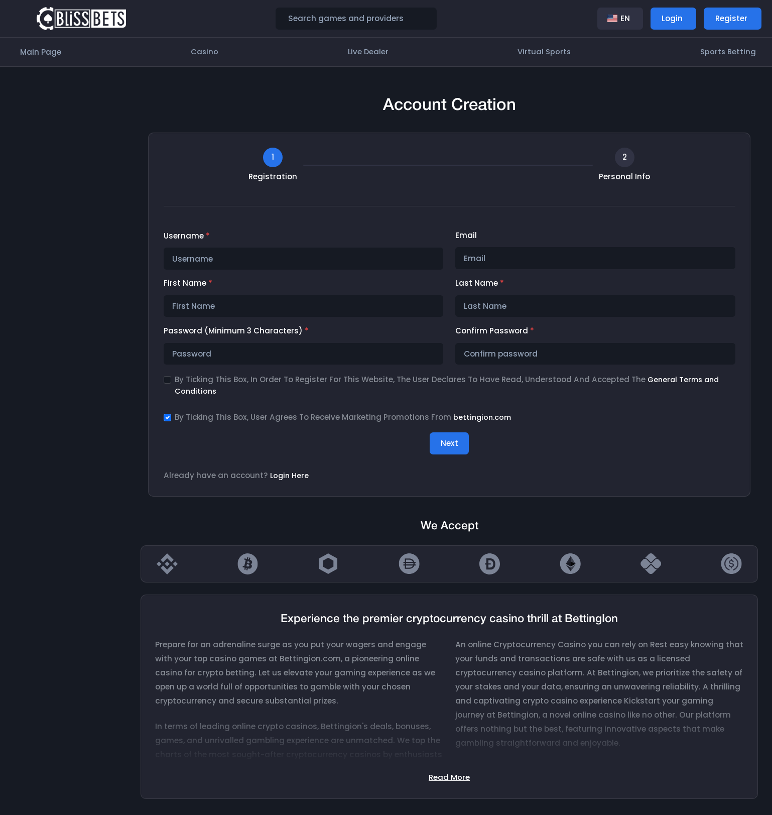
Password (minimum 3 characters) (236, 331)
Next (449, 444)
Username (187, 235)
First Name (188, 283)
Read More (449, 778)
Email (466, 235)
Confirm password (494, 331)
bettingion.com (483, 418)
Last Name (479, 283)
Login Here (290, 477)
